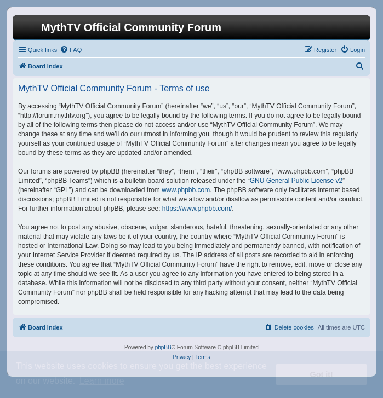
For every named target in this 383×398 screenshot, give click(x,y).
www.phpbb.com (186, 190)
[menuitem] (71, 49)
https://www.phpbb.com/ (197, 208)
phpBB (163, 347)
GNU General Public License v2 (296, 180)
